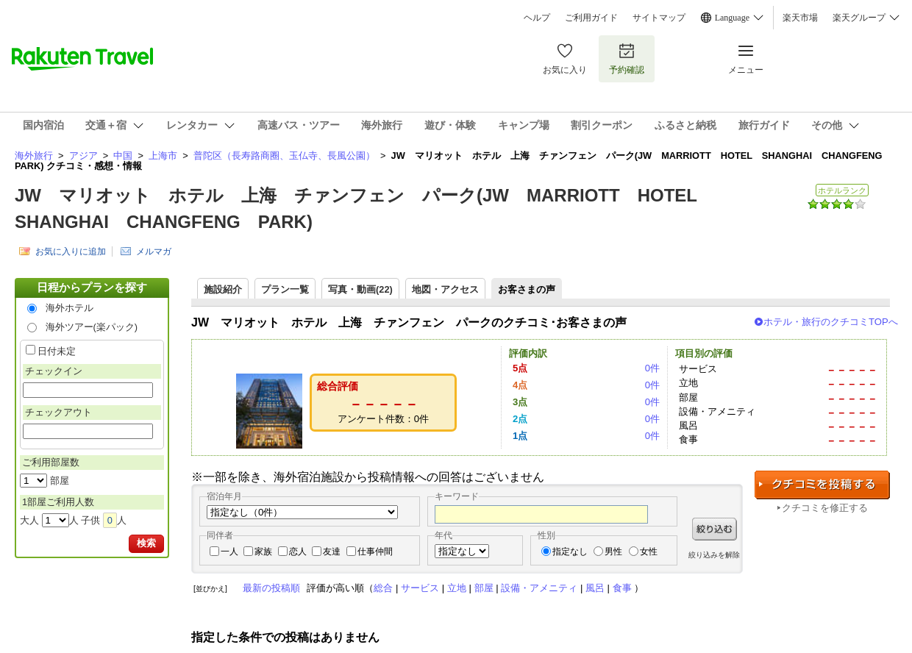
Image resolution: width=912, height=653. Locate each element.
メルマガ (153, 251)
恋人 (298, 551)
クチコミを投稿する (822, 485)
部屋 (484, 587)
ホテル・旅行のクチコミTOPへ (830, 321)
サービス (420, 587)
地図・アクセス (445, 289)
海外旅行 (34, 155)
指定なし (570, 551)
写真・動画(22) (360, 289)
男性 (613, 551)
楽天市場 (800, 18)
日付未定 (57, 351)
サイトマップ (659, 18)
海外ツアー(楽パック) (92, 326)
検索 (146, 543)
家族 (263, 551)
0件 (652, 368)
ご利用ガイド (591, 18)
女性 (649, 551)
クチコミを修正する (825, 507)
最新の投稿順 (271, 587)
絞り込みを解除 (714, 555)
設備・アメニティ (539, 587)
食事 (622, 587)
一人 (229, 551)
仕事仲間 (375, 551)
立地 (456, 587)
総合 (383, 587)
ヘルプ (537, 18)
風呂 (595, 587)
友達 (332, 551)
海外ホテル (69, 307)
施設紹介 (223, 289)
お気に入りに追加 (70, 251)
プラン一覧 (285, 289)
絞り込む (714, 529)
